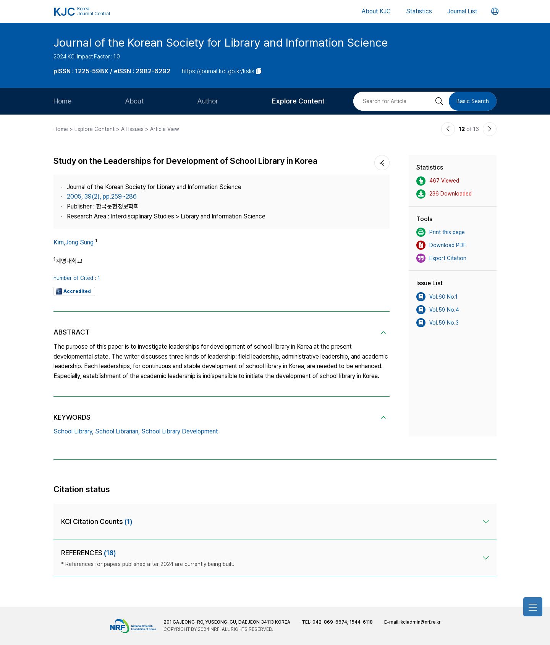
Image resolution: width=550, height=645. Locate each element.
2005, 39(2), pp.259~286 (102, 196)
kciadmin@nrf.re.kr (420, 622)
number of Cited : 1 (76, 278)
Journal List (462, 11)
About (134, 101)
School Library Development (179, 431)
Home (62, 101)
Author (207, 101)
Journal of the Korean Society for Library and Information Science (220, 42)
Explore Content (298, 101)
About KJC (376, 11)
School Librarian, (117, 431)
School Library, (73, 431)
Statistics (419, 11)
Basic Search (472, 101)
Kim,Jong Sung (73, 242)
